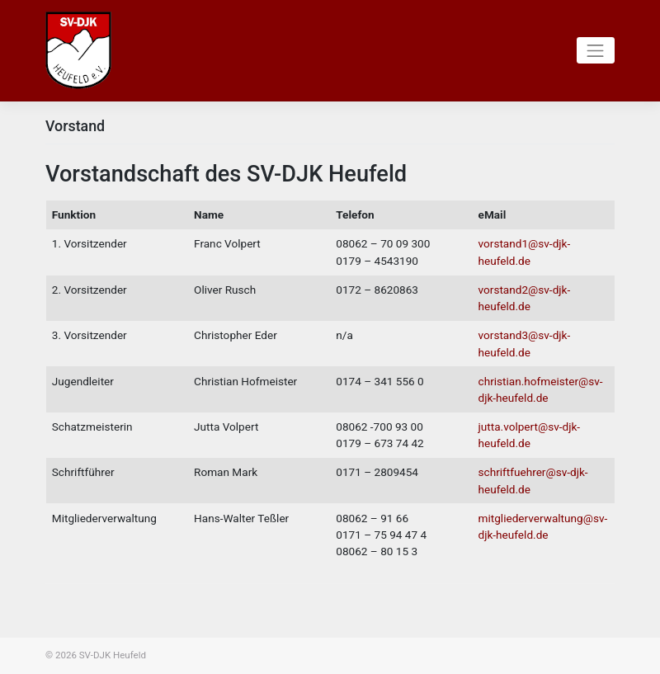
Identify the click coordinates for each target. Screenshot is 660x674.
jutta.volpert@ (513, 426)
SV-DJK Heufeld (112, 655)
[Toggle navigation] (596, 50)
